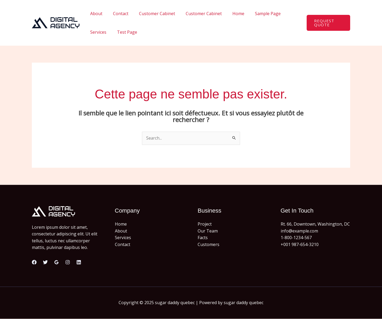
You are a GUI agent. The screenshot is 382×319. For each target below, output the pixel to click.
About (95, 13)
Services (285, 13)
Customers (208, 245)
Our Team (208, 231)
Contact (117, 13)
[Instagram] (67, 262)
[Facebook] (34, 262)
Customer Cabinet (152, 13)
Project (205, 224)
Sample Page (256, 13)
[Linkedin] (78, 262)
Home (229, 13)
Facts (203, 238)
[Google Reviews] (56, 262)
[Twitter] (45, 262)
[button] (327, 23)
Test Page (99, 32)
